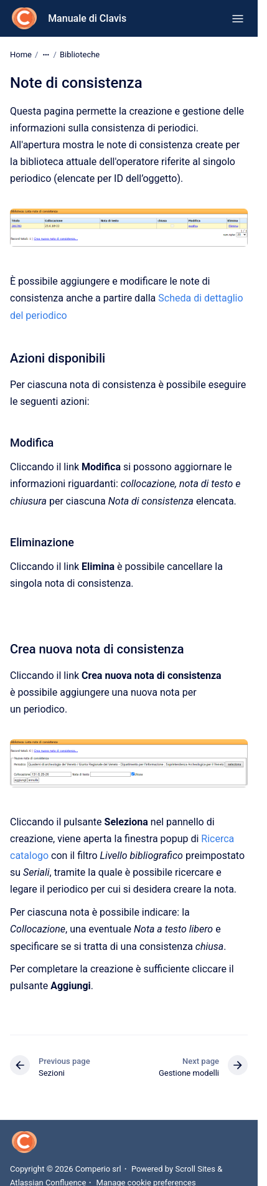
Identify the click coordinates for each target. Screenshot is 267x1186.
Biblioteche (80, 54)
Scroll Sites (195, 1169)
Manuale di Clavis (87, 18)
